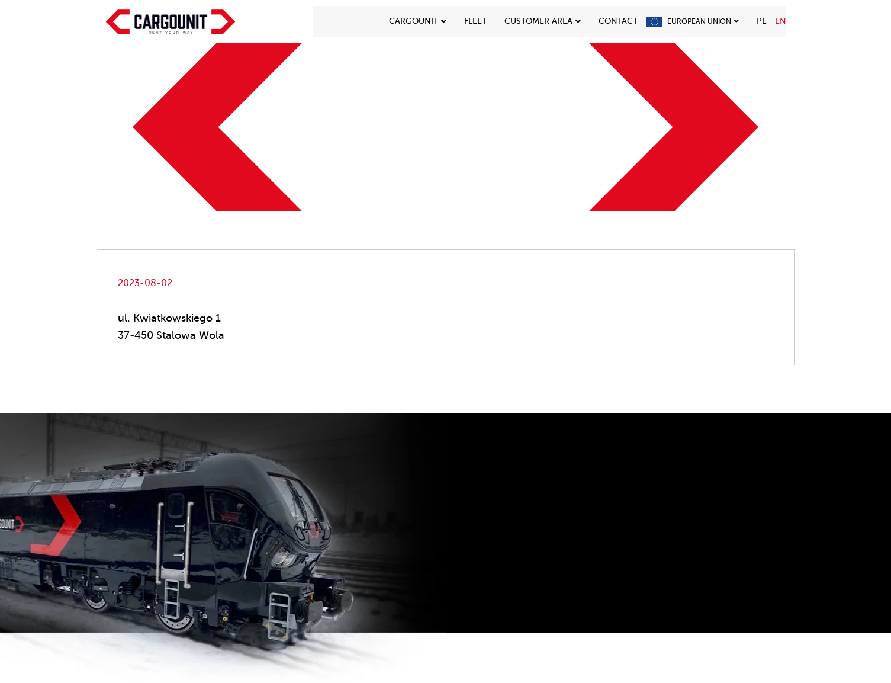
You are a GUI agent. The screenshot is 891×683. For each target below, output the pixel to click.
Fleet (475, 21)
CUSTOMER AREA (542, 21)
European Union (703, 21)
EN (780, 21)
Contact (618, 21)
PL (761, 21)
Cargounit (417, 21)
